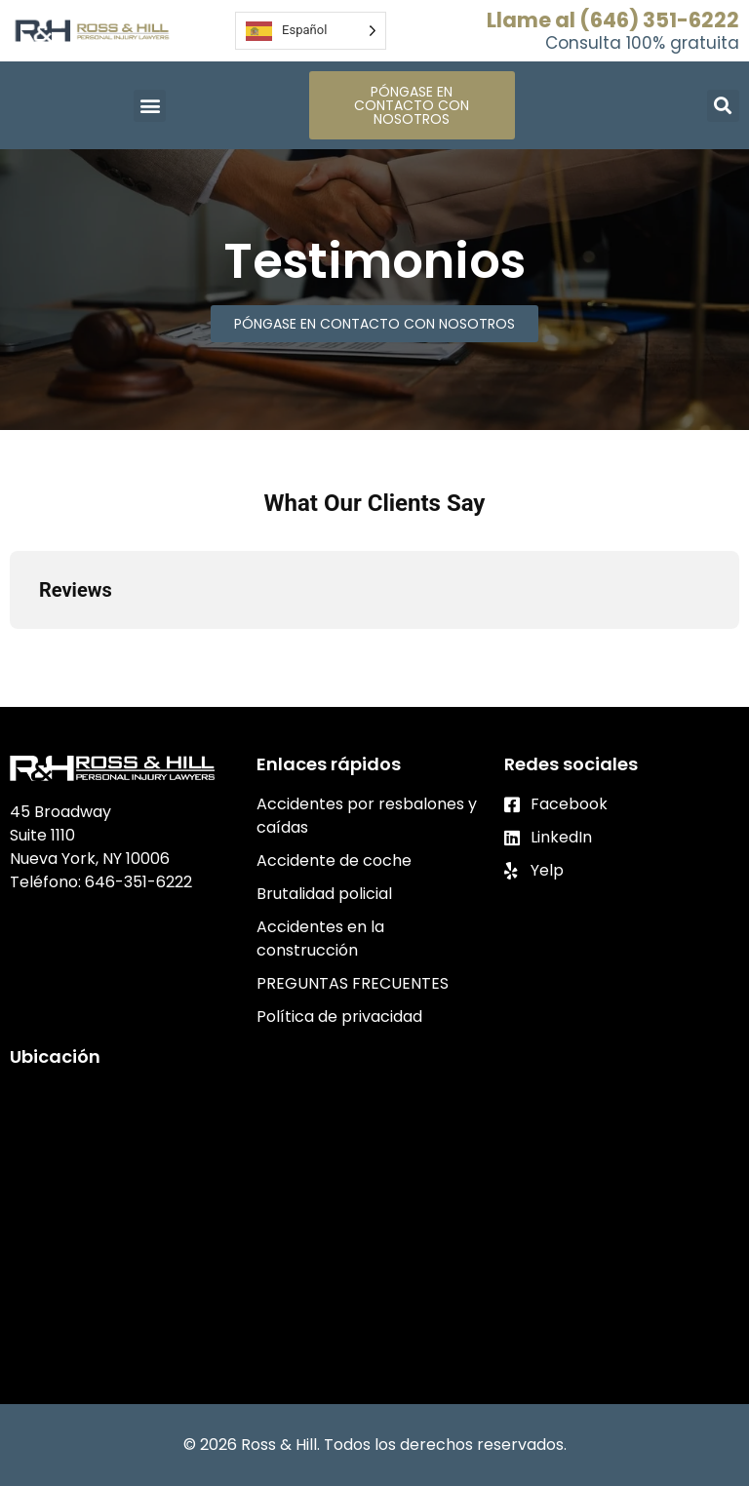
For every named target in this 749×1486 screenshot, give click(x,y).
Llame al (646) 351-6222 (613, 20)
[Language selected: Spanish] (310, 31)
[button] (150, 106)
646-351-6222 (138, 882)
